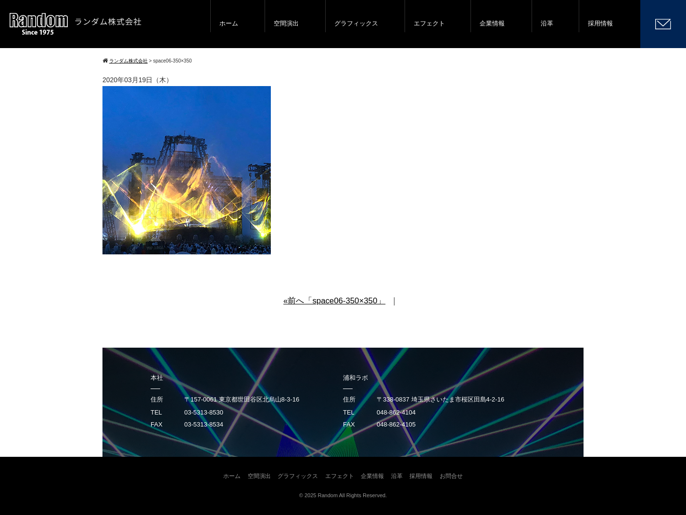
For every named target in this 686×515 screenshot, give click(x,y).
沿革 (547, 23)
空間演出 (286, 23)
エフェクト (429, 23)
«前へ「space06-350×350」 (334, 300)
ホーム (228, 23)
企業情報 (492, 23)
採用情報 (600, 23)
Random (328, 495)
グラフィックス (356, 23)
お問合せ (451, 476)
